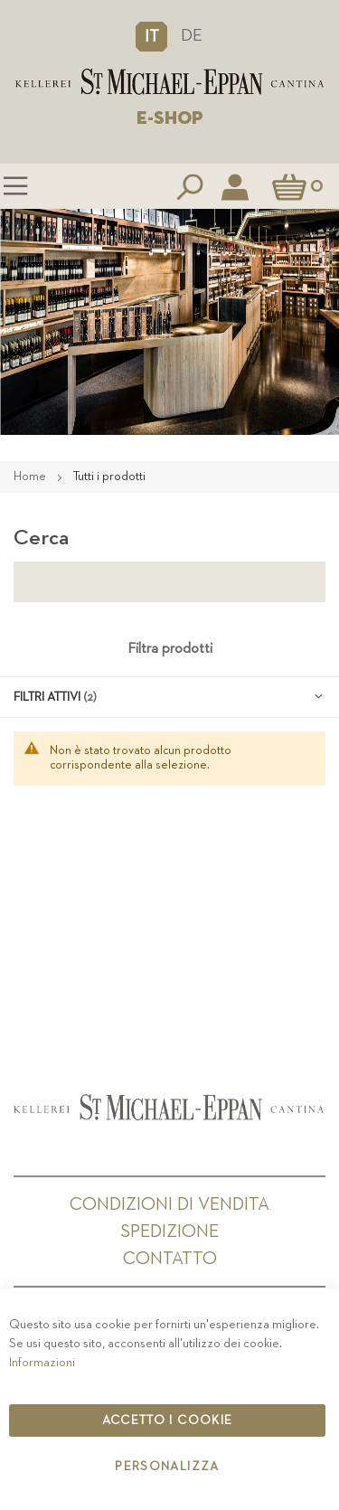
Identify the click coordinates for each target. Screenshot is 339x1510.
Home (31, 476)
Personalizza (167, 1466)
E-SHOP (170, 118)
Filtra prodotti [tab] (169, 649)
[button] (151, 36)
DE (191, 35)
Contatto (170, 1259)
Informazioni (42, 1362)
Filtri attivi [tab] (47, 697)
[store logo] (169, 82)
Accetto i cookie (167, 1420)
